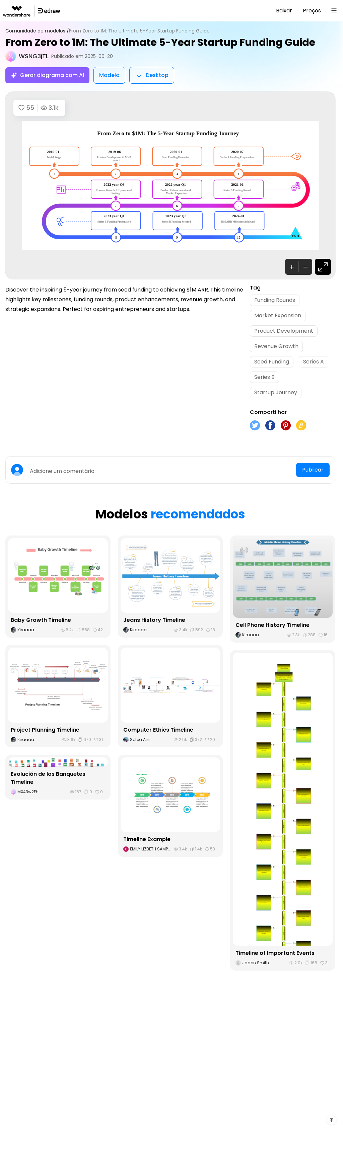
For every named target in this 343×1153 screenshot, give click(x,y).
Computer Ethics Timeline (158, 730)
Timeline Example (146, 839)
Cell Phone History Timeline (272, 625)
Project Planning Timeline (45, 730)
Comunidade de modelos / (37, 31)
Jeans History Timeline (154, 620)
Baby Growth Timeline (41, 620)
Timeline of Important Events (275, 953)
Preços (312, 10)
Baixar (284, 10)
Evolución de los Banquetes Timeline (48, 778)
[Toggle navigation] (334, 10)
